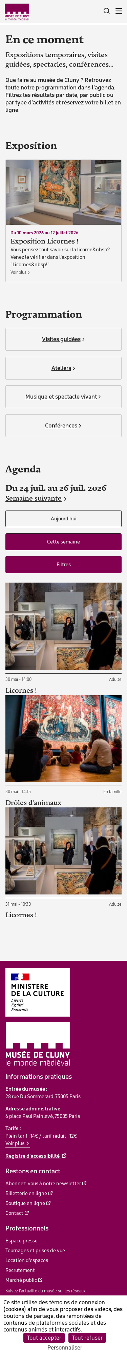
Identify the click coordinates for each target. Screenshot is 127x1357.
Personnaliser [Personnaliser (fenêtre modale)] (64, 1347)
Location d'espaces (26, 1260)
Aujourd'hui (64, 519)
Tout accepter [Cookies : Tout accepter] (44, 1337)
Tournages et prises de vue (35, 1250)
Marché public (21, 1280)
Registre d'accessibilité (33, 1156)
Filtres (64, 565)
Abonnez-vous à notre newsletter (43, 1183)
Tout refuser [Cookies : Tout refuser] (87, 1337)
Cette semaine (63, 542)
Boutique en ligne (25, 1203)
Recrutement (20, 1270)
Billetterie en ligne (26, 1193)
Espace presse (21, 1241)
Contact (14, 1213)
